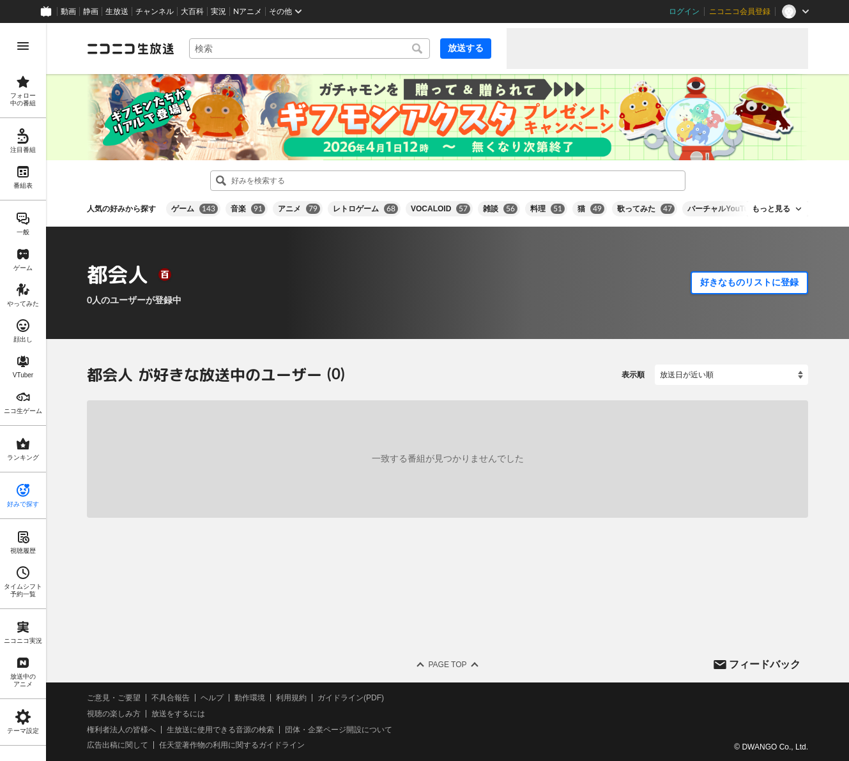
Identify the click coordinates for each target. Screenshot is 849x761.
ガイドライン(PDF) (350, 698)
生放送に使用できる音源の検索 (220, 730)
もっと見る (771, 208)
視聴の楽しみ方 (114, 713)
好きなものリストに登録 (749, 282)
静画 (90, 11)
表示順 (633, 374)
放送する (466, 48)
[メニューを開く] (23, 46)
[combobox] (309, 48)
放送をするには (178, 714)
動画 (68, 11)
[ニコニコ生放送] (130, 48)
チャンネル (154, 11)
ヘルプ (212, 698)
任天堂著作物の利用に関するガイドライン (232, 746)
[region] (23, 392)
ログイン (684, 11)
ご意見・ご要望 (114, 697)
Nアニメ (247, 11)
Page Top (447, 664)
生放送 (116, 11)
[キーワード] (309, 48)
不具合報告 (170, 698)
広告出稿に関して (117, 745)
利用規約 (291, 698)
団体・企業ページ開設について (338, 730)
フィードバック (764, 664)
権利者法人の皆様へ (121, 729)
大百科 (192, 11)
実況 (218, 11)
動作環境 (249, 698)
